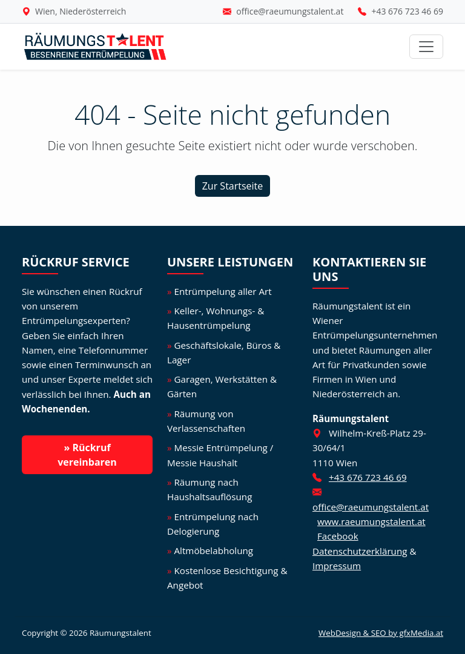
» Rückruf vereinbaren (87, 455)
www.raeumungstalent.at (371, 521)
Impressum (336, 566)
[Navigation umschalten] (426, 47)
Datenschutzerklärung (359, 551)
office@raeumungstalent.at (289, 11)
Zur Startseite (232, 186)
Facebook (337, 536)
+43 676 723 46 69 (407, 11)
